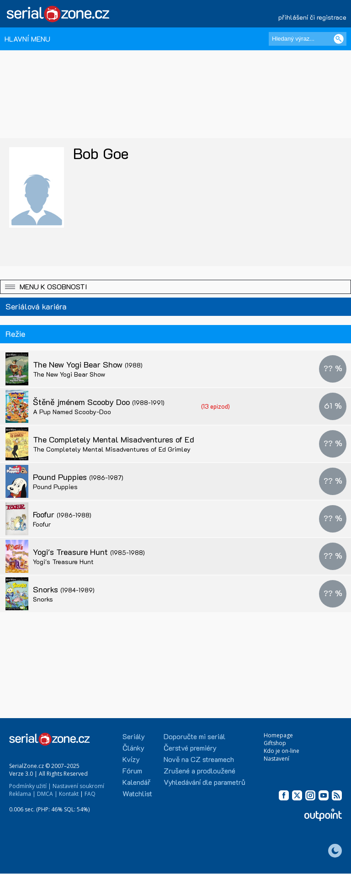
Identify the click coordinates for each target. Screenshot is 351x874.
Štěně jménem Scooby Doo (99, 401)
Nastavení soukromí (78, 786)
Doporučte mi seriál (194, 736)
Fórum (132, 770)
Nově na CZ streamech (199, 759)
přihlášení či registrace (312, 17)
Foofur (62, 514)
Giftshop (275, 743)
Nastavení (276, 758)
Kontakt (69, 794)
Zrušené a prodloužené (199, 770)
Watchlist (137, 793)
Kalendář (136, 782)
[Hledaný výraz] (307, 39)
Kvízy (131, 759)
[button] (175, 287)
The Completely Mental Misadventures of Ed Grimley (139, 439)
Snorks (64, 589)
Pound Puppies (78, 476)
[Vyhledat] (339, 39)
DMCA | (47, 794)
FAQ (90, 794)
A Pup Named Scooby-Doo (72, 411)
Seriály (133, 736)
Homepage (278, 735)
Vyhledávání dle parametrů (204, 782)
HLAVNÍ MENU (27, 38)
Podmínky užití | (30, 786)
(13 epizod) (215, 406)
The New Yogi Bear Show (88, 364)
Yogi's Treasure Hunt (89, 551)
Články (133, 747)
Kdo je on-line (281, 751)
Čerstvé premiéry (190, 747)
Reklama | (22, 794)
